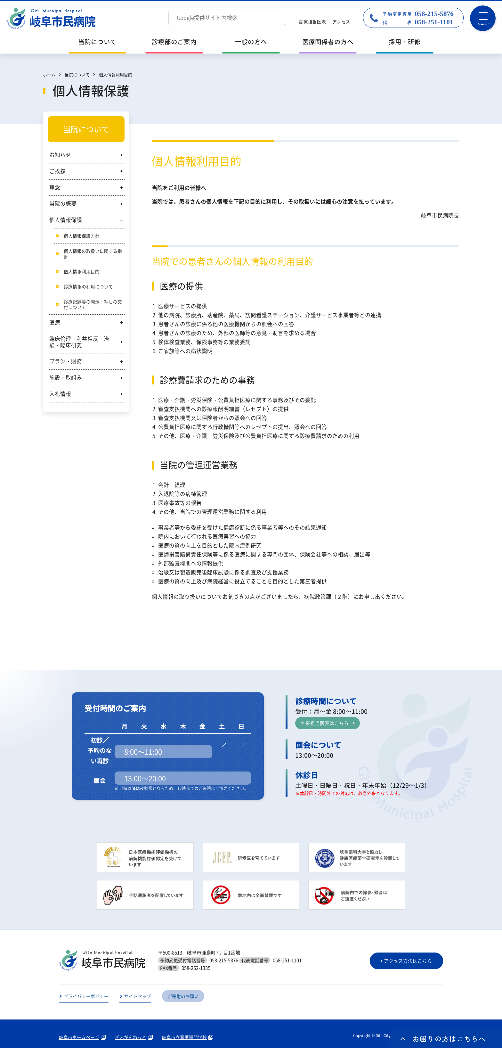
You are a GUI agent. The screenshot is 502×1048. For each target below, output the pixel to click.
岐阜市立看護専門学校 (184, 1037)
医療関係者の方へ (327, 41)
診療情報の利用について (88, 287)
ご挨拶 (57, 171)
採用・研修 (405, 41)
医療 (54, 323)
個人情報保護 (65, 220)
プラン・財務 (65, 362)
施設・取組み (65, 379)
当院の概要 (63, 203)
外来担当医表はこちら (325, 722)
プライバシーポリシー (86, 996)
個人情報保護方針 (82, 236)
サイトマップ (137, 996)
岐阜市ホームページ (79, 1037)
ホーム (49, 74)
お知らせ (60, 155)
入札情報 (60, 395)
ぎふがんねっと (130, 1037)
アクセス (341, 22)
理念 (54, 187)
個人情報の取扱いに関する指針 (93, 254)
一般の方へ (251, 41)
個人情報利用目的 (82, 271)
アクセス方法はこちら (409, 960)
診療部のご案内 (174, 41)
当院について (97, 41)
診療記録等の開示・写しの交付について (93, 305)
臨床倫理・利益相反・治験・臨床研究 (79, 343)
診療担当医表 (312, 22)
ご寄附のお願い (183, 996)
